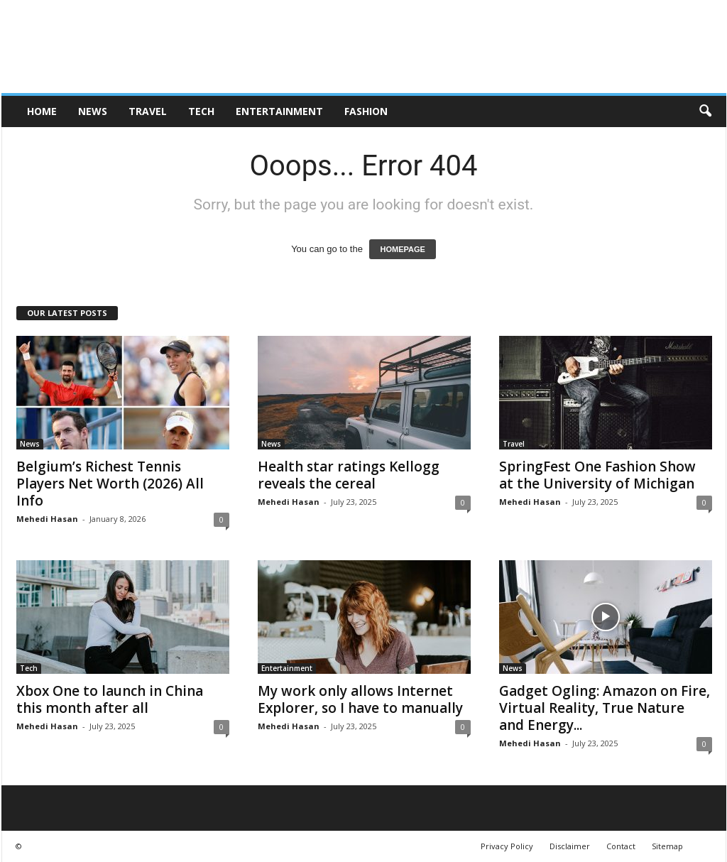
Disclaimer (570, 846)
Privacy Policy (507, 846)
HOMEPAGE (402, 249)
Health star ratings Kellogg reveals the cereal (348, 475)
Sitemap (667, 846)
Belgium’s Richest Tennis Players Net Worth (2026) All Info (110, 483)
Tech (201, 111)
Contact (620, 846)
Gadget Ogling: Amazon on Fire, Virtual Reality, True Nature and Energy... (604, 708)
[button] (705, 111)
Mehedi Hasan (47, 518)
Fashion (366, 111)
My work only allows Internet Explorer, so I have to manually (360, 699)
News (92, 111)
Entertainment (279, 111)
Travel (148, 111)
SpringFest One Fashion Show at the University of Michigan (597, 475)
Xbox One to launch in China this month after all (109, 699)
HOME (42, 111)
